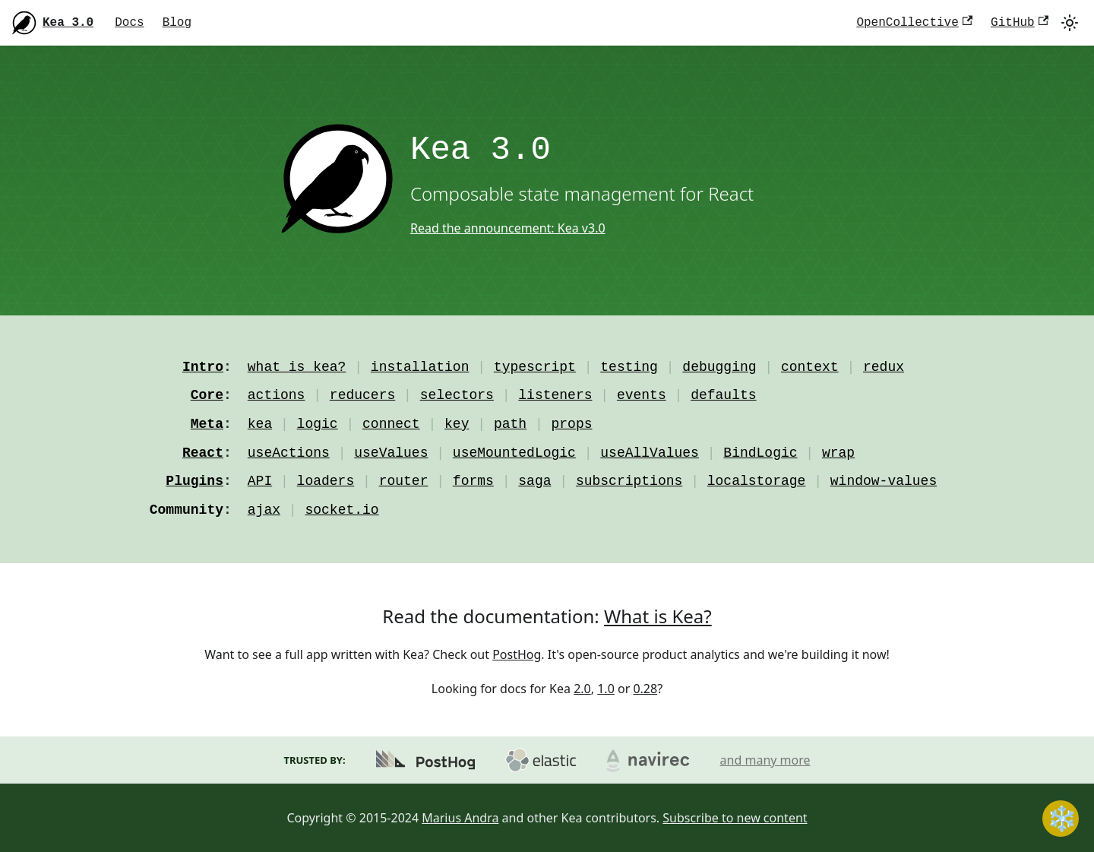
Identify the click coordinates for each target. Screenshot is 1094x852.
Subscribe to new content (734, 817)
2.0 (582, 688)
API (260, 481)
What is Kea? (658, 616)
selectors (457, 395)
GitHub (1019, 22)
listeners (555, 395)
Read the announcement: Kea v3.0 (507, 228)
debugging (719, 367)
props (572, 424)
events (641, 395)
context (810, 367)
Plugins (194, 481)
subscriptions (629, 481)
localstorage (756, 481)
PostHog (516, 654)
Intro (202, 367)
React (202, 453)
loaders (326, 481)
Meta (207, 424)
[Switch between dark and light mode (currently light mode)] (1070, 23)
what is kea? (297, 367)
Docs (129, 22)
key (456, 424)
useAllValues (649, 453)
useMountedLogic (514, 453)
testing (629, 367)
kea (260, 424)
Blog (177, 22)
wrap (838, 453)
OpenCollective (914, 22)
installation (420, 367)
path (510, 424)
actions (276, 395)
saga (534, 481)
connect (391, 424)
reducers (362, 395)
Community (186, 510)
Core (207, 395)
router (403, 481)
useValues (391, 453)
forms (473, 481)
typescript (535, 367)
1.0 (606, 688)
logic (317, 424)
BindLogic (760, 453)
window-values (883, 481)
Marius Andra (460, 817)
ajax (264, 510)
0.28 (645, 688)
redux (883, 367)
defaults (723, 395)
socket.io (341, 510)
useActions (289, 453)
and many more (765, 760)
